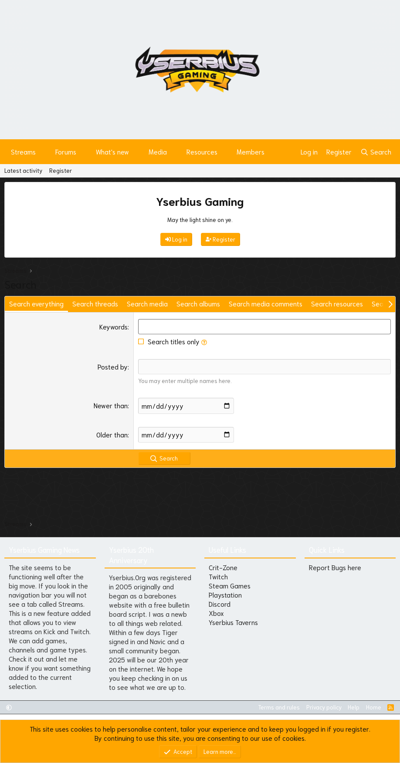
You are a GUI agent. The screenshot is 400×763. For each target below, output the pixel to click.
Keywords (113, 326)
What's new (112, 151)
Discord (220, 603)
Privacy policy (324, 707)
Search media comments (265, 303)
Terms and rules (279, 707)
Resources (201, 151)
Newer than (111, 405)
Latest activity (23, 170)
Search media (147, 303)
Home (373, 707)
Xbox (216, 612)
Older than (112, 434)
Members (250, 151)
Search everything (36, 303)
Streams (23, 151)
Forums (65, 151)
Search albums (198, 303)
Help (353, 707)
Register (60, 170)
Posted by (113, 366)
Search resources (337, 303)
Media (158, 151)
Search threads (95, 303)
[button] (43, 151)
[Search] (376, 151)
